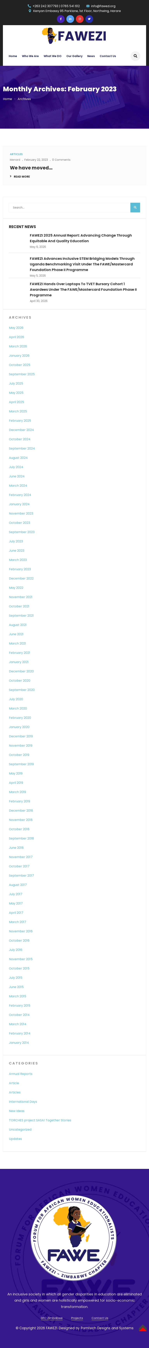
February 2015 (19, 1005)
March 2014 (17, 1024)
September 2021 (21, 615)
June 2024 (17, 476)
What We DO (53, 56)
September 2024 (22, 448)
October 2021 (19, 606)
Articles (15, 1092)
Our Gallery (74, 56)
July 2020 (16, 699)
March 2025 (18, 411)
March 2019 (17, 792)
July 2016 (15, 950)
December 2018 (21, 810)
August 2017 (18, 885)
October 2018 (19, 829)
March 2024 (18, 485)
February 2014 (19, 1033)
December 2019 (21, 736)
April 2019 (16, 782)
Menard (15, 160)
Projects (77, 1318)
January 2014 (19, 1042)
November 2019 (20, 745)
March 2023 (18, 560)
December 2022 (21, 578)
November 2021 (20, 597)
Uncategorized (20, 1129)
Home (13, 56)
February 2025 (20, 420)
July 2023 (16, 541)
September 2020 (22, 690)
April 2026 (16, 337)
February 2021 (19, 652)
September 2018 (21, 838)
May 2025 (16, 393)
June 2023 (16, 550)
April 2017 (16, 912)
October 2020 (19, 680)
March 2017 (17, 922)
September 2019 (21, 764)
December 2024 (21, 430)
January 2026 (19, 355)
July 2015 (15, 977)
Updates (15, 1139)
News (91, 56)
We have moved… (31, 168)
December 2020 (21, 671)
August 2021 (18, 625)
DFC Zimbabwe (52, 1318)
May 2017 (16, 903)
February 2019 (19, 801)
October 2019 (19, 755)
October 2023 (19, 523)
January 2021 (19, 662)
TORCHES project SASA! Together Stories (40, 1120)
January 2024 (19, 504)
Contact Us (108, 56)
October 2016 (19, 940)
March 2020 (18, 708)
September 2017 (21, 875)
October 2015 (19, 968)
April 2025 (16, 402)
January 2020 (19, 727)
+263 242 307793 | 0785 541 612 (56, 6)
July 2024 (16, 467)
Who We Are (30, 56)
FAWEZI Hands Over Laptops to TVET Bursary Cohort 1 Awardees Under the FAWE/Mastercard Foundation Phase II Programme (83, 289)
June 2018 (16, 847)
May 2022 (16, 588)
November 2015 (21, 959)
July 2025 (16, 383)
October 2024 (19, 439)
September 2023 (22, 532)
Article (14, 1083)
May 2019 (16, 773)
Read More (22, 177)
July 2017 (15, 894)
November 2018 (21, 820)
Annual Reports (20, 1074)
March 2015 (17, 996)
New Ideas (16, 1111)
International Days (23, 1101)
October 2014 (19, 1015)
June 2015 (16, 987)
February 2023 (20, 569)
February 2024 (20, 495)
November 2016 (21, 931)
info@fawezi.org (103, 6)
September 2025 (22, 374)
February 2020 (20, 717)
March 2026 (18, 346)
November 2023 (21, 513)
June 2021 (16, 634)
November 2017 (21, 857)
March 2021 (17, 643)
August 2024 (18, 458)
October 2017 (19, 866)
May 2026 (16, 328)
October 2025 (19, 365)
